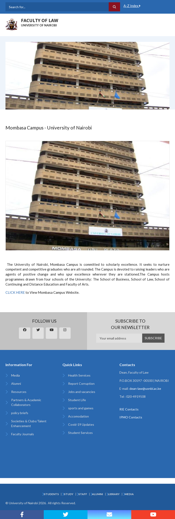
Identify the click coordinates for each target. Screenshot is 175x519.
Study (68, 494)
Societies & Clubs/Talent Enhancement (28, 423)
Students (51, 494)
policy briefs (19, 413)
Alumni (16, 383)
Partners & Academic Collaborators (26, 402)
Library (114, 494)
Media (15, 375)
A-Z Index (132, 6)
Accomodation (78, 416)
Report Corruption (81, 383)
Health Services (79, 375)
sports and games (80, 408)
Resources (18, 392)
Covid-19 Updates (81, 424)
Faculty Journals (22, 434)
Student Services (80, 433)
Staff (82, 494)
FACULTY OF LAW (39, 20)
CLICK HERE (15, 292)
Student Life (77, 400)
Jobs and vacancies (81, 392)
